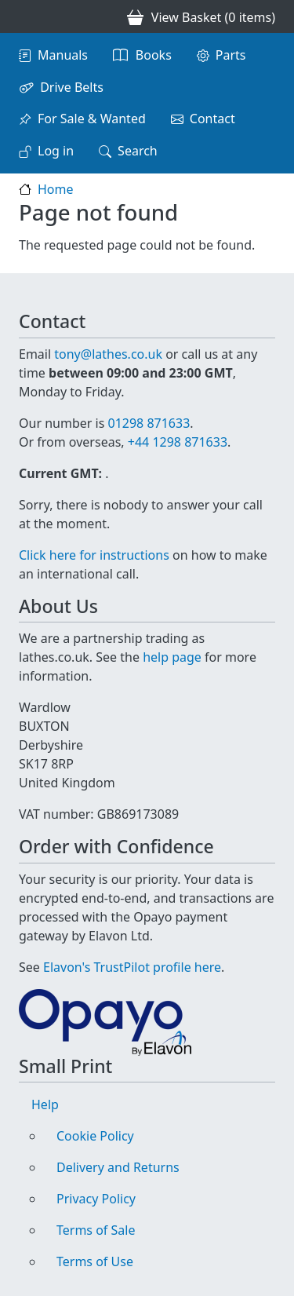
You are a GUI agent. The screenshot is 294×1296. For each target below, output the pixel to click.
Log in (56, 150)
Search (138, 150)
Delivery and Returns (118, 1167)
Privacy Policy (96, 1198)
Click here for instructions (94, 555)
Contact (212, 118)
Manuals (63, 55)
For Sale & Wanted (92, 118)
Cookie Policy (95, 1135)
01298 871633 (148, 423)
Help (45, 1104)
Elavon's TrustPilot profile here (132, 967)
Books (154, 55)
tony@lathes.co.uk (108, 354)
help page (172, 657)
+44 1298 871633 (177, 442)
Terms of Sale (95, 1230)
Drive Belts (71, 87)
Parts (231, 55)
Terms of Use (94, 1261)
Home (56, 189)
